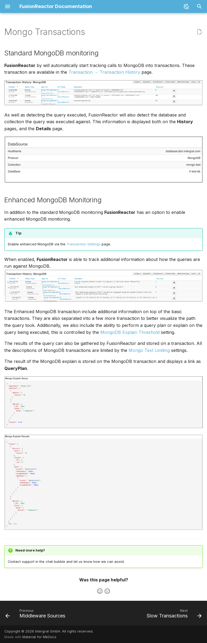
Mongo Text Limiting (149, 350)
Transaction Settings (84, 244)
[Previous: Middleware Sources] (36, 614)
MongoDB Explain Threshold (130, 332)
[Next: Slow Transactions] (173, 614)
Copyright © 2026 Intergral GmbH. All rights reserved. (48, 631)
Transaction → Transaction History (104, 72)
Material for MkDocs (39, 637)
